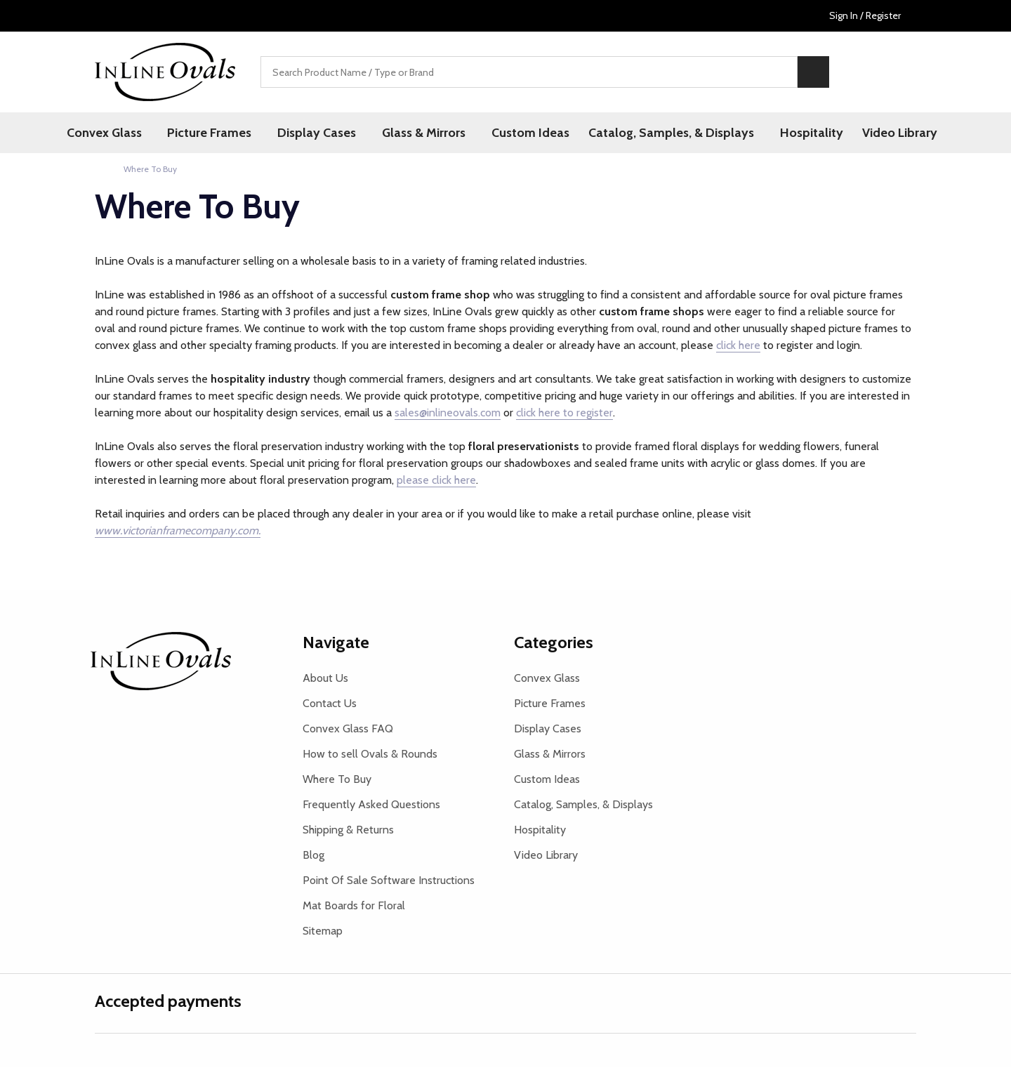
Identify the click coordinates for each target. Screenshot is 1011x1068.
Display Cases (320, 132)
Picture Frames (216, 132)
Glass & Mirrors (423, 132)
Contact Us (330, 704)
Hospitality (805, 132)
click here (738, 345)
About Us (325, 678)
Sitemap (323, 931)
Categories (553, 643)
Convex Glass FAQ (348, 729)
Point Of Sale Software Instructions (389, 881)
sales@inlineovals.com (448, 413)
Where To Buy (337, 779)
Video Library (894, 132)
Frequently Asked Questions (371, 805)
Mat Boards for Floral (354, 906)
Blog (313, 855)
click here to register (564, 413)
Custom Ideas (527, 132)
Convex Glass (114, 132)
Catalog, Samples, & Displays (668, 132)
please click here (436, 480)
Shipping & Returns (348, 830)
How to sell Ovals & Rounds (370, 754)
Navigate (336, 643)
